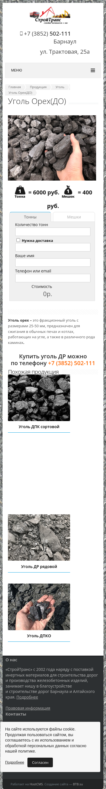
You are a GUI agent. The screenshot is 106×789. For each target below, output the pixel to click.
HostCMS (36, 784)
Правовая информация (27, 708)
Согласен (40, 762)
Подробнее (27, 697)
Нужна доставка (34, 240)
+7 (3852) (47, 33)
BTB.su (78, 784)
